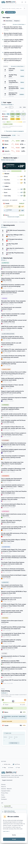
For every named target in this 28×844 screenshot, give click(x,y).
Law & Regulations (8, 333)
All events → (4, 227)
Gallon (24, 107)
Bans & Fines (6, 369)
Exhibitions (6, 546)
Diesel (12, 111)
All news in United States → (19, 24)
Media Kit (9, 788)
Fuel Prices (16, 764)
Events (10, 767)
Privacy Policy (4, 793)
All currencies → (5, 137)
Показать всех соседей (14, 217)
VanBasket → (4, 693)
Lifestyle (5, 262)
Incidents (5, 475)
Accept (14, 839)
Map (4, 767)
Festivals (5, 511)
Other (4, 653)
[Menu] (25, 2)
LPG (23, 111)
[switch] (4, 107)
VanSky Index (6, 764)
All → (24, 200)
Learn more (6, 831)
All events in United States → (17, 66)
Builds (4, 298)
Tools (18, 767)
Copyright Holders (5, 790)
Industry (5, 582)
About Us (3, 786)
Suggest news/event (7, 780)
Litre (21, 107)
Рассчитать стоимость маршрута (14, 131)
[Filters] (24, 8)
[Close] (14, 12)
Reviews (5, 617)
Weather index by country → (8, 160)
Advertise (3, 788)
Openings (5, 404)
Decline (14, 835)
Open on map (14, 742)
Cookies (3, 797)
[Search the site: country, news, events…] (12, 8)
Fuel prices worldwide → (7, 104)
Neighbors (16, 20)
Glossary (3, 784)
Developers (4, 799)
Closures (5, 440)
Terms (2, 795)
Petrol (17, 111)
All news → (4, 260)
